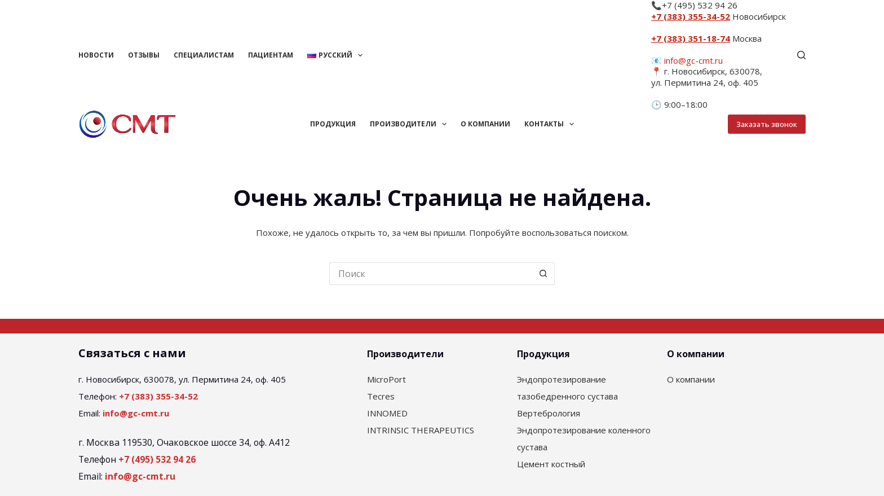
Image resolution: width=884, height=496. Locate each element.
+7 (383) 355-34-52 (690, 16)
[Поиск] (801, 55)
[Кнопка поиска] (543, 273)
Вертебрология (548, 413)
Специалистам (204, 55)
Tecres (381, 396)
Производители (410, 124)
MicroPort (386, 379)
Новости (96, 55)
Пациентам (270, 55)
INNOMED (387, 413)
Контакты (551, 124)
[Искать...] (430, 273)
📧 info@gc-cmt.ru (687, 60)
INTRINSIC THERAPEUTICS (420, 430)
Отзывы (144, 55)
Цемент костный (551, 463)
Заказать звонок (766, 124)
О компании (485, 124)
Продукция (333, 124)
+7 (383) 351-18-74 (690, 38)
